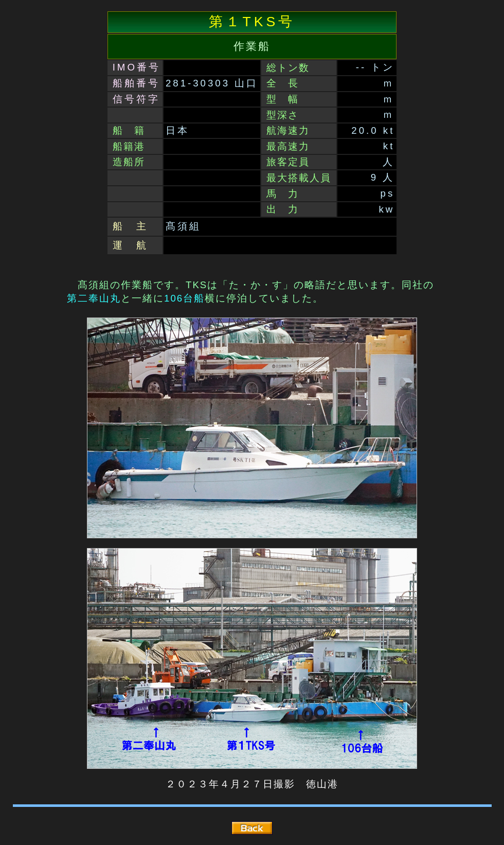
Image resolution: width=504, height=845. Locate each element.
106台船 (184, 298)
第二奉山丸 (94, 298)
